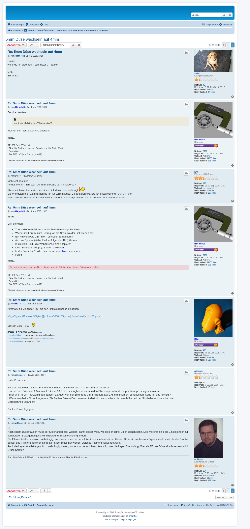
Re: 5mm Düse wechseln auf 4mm (35, 52)
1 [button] (228, 45)
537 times (212, 360)
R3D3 (197, 339)
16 (204, 382)
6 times (210, 478)
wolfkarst (198, 459)
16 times (211, 387)
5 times (210, 90)
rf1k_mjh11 (199, 140)
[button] (224, 44)
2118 (205, 151)
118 (204, 183)
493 (204, 350)
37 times (210, 357)
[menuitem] (32, 24)
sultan (197, 73)
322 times (212, 480)
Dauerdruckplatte (16, 341)
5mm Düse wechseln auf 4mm (32, 39)
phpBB (110, 512)
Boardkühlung (48, 338)
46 (204, 85)
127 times (212, 193)
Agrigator (198, 371)
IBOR (196, 172)
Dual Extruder (14, 338)
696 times (212, 161)
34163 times (212, 158)
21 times (210, 190)
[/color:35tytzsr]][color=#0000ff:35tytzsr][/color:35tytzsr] (54, 316)
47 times (211, 92)
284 (204, 471)
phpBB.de (133, 516)
